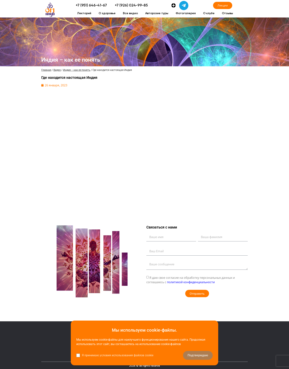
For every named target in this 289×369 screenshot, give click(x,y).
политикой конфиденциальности (191, 282)
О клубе (209, 13)
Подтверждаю (198, 355)
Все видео (130, 13)
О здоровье (107, 13)
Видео (57, 69)
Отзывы (227, 13)
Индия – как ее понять (76, 69)
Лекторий (84, 13)
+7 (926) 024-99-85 (131, 5)
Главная (46, 69)
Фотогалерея (186, 13)
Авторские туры (156, 13)
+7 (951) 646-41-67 (91, 5)
